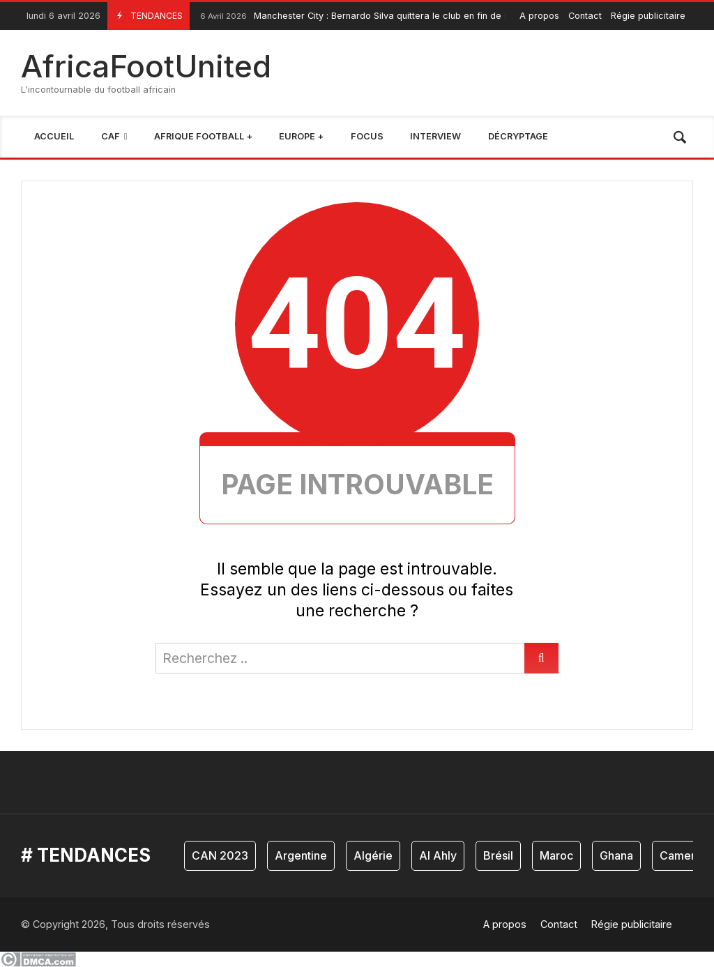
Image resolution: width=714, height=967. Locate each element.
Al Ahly (438, 855)
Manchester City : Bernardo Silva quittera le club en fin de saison (364, 16)
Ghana (616, 855)
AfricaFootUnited (146, 66)
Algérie (373, 855)
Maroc (556, 855)
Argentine (301, 855)
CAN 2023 (220, 855)
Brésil (498, 855)
